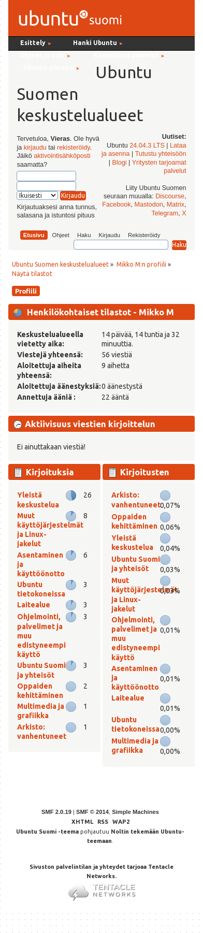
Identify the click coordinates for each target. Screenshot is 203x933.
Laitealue (33, 605)
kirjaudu (35, 147)
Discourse (169, 196)
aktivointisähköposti (62, 155)
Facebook (116, 204)
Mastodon (149, 204)
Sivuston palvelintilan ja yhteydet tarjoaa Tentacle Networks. (101, 879)
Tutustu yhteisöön (160, 153)
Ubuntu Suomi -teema (47, 831)
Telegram (164, 213)
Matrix (175, 204)
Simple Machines (135, 812)
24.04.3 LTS (147, 145)
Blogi (119, 162)
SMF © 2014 (92, 812)
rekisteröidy (73, 147)
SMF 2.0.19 (56, 812)
